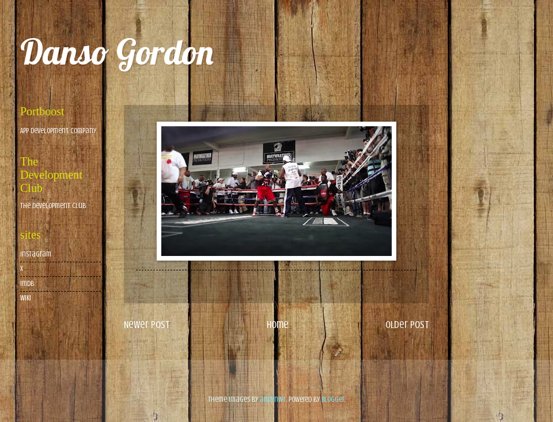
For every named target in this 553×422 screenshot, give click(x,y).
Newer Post (147, 324)
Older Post (407, 324)
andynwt (273, 399)
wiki (25, 298)
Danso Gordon (116, 51)
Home (278, 324)
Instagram (35, 254)
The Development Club (53, 206)
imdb (27, 284)
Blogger (332, 399)
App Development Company (58, 131)
